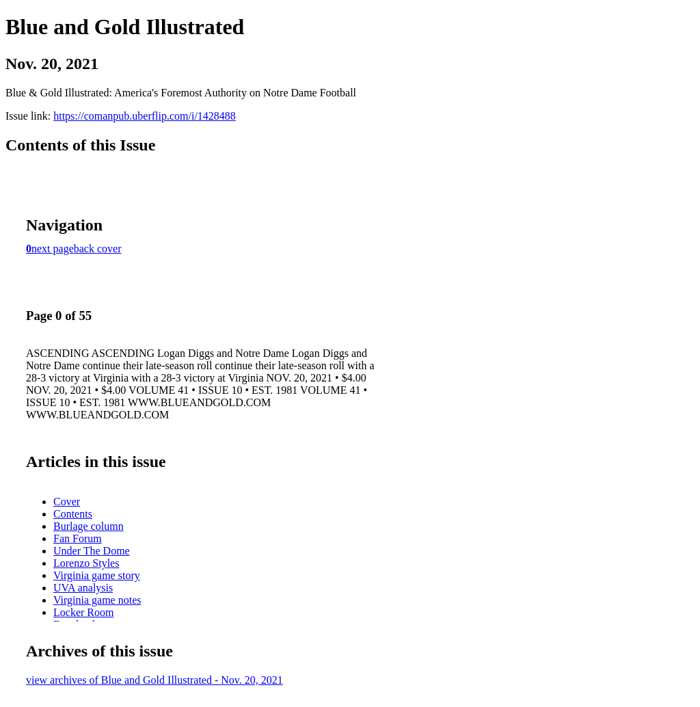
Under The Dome (91, 551)
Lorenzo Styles (86, 563)
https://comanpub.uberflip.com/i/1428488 (144, 116)
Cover (66, 501)
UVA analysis (83, 587)
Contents (72, 514)
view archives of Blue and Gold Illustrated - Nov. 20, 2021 (154, 680)
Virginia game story (96, 575)
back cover (98, 248)
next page (52, 248)
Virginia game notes (97, 600)
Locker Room (83, 612)
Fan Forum (77, 538)
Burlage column (88, 526)
